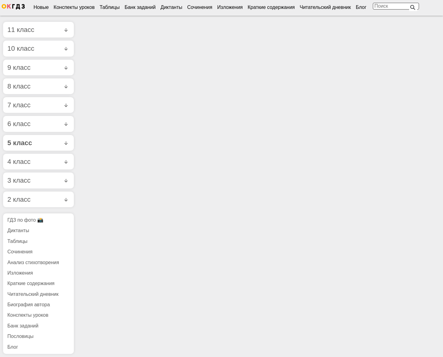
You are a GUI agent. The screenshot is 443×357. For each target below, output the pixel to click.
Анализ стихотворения (33, 262)
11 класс (37, 30)
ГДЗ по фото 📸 (25, 220)
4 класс (37, 161)
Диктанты (171, 7)
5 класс (37, 143)
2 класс (37, 199)
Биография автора (28, 304)
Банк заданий (140, 7)
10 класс (37, 48)
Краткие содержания (271, 7)
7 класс (37, 105)
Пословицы (20, 336)
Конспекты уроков (74, 7)
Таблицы (110, 7)
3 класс (37, 180)
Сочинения (200, 7)
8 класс (37, 86)
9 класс (37, 67)
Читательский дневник (325, 7)
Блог (361, 7)
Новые (41, 7)
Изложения (230, 7)
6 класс (37, 124)
